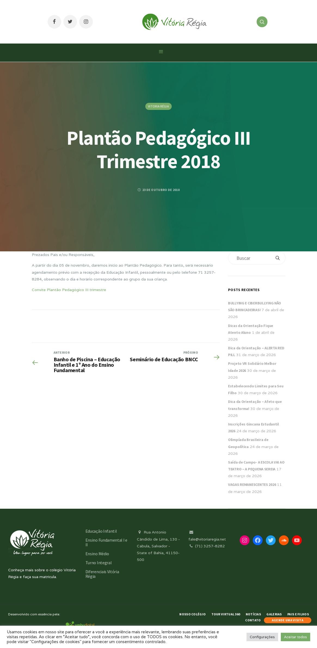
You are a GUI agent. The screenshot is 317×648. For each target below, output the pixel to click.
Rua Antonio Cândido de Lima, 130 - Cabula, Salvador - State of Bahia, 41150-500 (158, 546)
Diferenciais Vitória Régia (102, 574)
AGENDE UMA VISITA (287, 620)
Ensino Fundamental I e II (106, 542)
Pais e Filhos (298, 614)
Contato (253, 620)
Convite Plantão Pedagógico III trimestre (69, 289)
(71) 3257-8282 (206, 546)
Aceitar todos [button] (295, 637)
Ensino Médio (97, 553)
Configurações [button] (262, 637)
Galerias (274, 614)
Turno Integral (98, 562)
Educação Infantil (101, 531)
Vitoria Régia (158, 106)
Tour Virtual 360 (225, 614)
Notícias (253, 614)
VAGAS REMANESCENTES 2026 (252, 484)
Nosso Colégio (192, 614)
